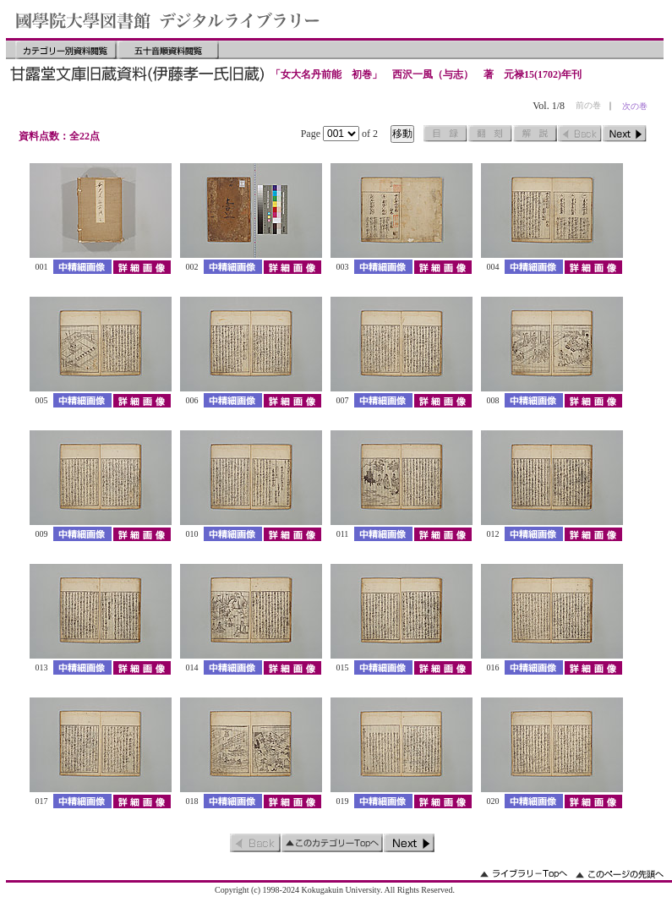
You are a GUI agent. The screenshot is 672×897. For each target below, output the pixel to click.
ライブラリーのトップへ (523, 873)
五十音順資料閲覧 (168, 50)
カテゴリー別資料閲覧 (66, 50)
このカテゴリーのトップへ (332, 843)
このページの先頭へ (620, 873)
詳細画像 (141, 267)
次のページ (625, 133)
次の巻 (634, 106)
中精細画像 (82, 267)
